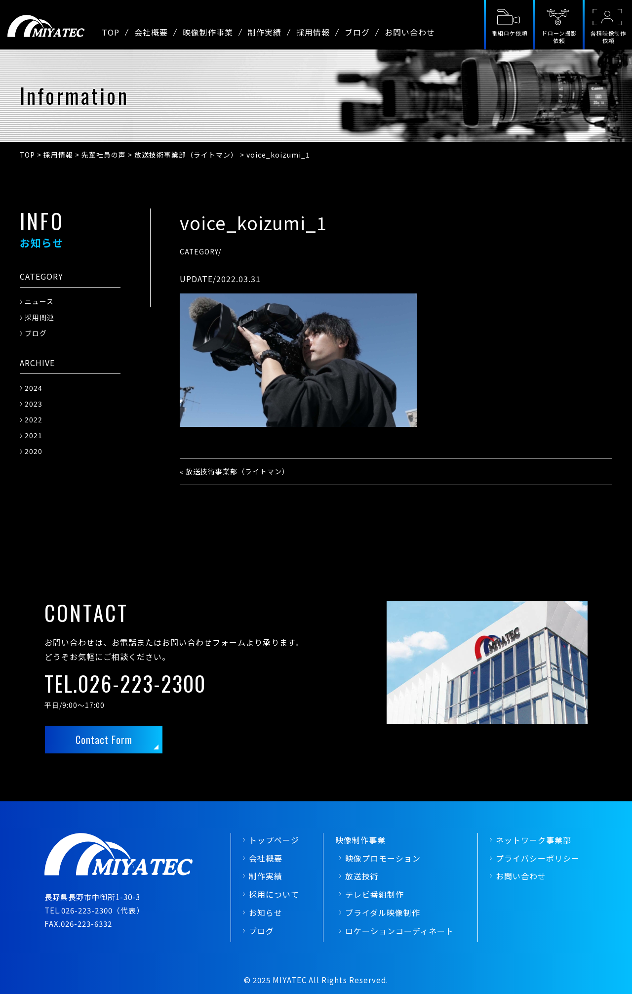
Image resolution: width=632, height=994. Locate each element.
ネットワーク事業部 (533, 840)
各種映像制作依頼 (608, 36)
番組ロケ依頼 (509, 33)
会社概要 (151, 32)
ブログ (357, 32)
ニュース (39, 301)
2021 (33, 435)
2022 (33, 419)
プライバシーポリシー (538, 858)
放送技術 (362, 876)
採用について (274, 894)
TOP (110, 32)
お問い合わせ (410, 32)
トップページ (274, 840)
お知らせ (265, 912)
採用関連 (39, 317)
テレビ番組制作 (374, 894)
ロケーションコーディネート (399, 931)
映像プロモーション (383, 858)
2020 (33, 451)
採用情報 (313, 32)
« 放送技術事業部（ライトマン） (234, 471)
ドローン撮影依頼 (559, 36)
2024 (33, 388)
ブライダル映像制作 (382, 912)
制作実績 (264, 32)
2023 (33, 404)
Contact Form (104, 739)
